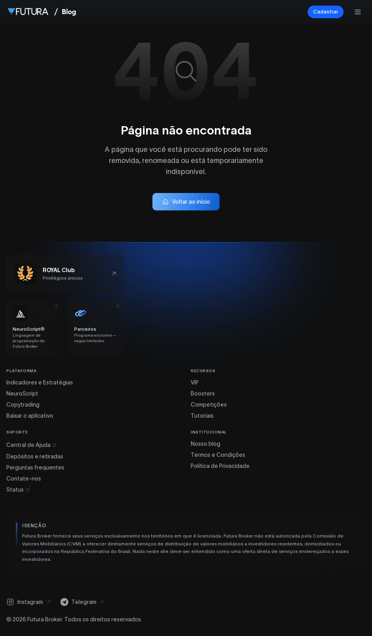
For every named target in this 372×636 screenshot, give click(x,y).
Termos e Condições (218, 455)
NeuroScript (22, 393)
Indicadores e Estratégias (39, 382)
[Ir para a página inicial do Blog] (69, 11)
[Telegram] (82, 602)
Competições (209, 404)
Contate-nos (23, 478)
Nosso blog (205, 444)
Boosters (203, 393)
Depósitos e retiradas (34, 456)
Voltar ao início (186, 201)
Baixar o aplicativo (29, 416)
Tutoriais (202, 416)
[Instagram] (28, 602)
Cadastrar (325, 12)
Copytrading (22, 404)
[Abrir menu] (358, 12)
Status (18, 489)
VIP (195, 382)
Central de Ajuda (31, 445)
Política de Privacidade (220, 466)
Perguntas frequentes (35, 467)
